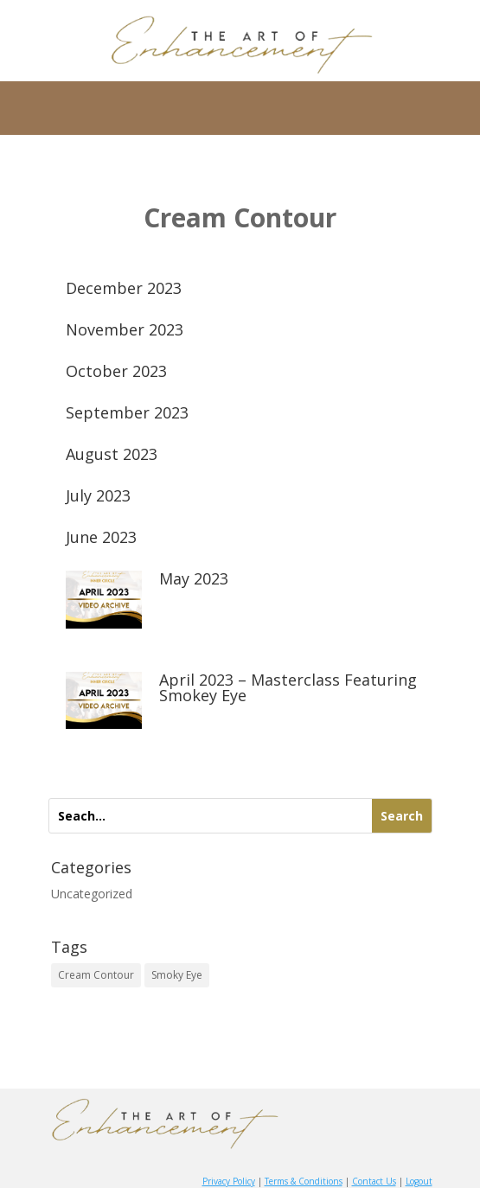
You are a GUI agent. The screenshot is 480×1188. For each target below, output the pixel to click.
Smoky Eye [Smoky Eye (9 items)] (176, 975)
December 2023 (124, 288)
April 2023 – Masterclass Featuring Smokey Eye (288, 687)
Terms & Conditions (303, 1181)
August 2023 (111, 454)
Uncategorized (91, 893)
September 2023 (127, 412)
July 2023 (98, 495)
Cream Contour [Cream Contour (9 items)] (96, 975)
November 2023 (124, 329)
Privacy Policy (228, 1181)
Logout (419, 1181)
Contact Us (374, 1181)
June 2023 (101, 537)
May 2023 (193, 578)
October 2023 (116, 371)
